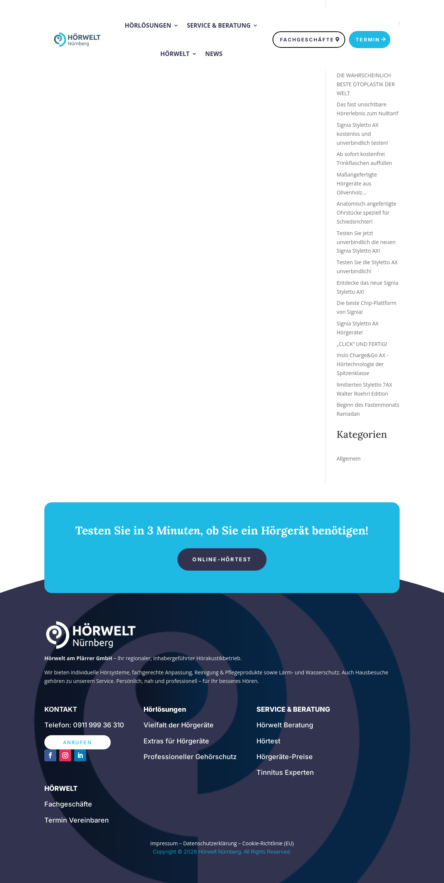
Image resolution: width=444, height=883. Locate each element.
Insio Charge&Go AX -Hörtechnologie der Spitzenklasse (362, 364)
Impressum (164, 843)
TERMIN (368, 40)
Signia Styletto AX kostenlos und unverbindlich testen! (362, 133)
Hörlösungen (148, 25)
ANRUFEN (77, 742)
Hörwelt (174, 54)
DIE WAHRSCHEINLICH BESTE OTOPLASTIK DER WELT (366, 84)
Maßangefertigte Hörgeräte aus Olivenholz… (357, 183)
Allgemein (348, 458)
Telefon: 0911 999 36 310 (84, 725)
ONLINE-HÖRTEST (221, 559)
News (213, 54)
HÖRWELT (61, 788)
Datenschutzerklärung (210, 843)
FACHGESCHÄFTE (307, 40)
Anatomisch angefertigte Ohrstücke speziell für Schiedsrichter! (366, 212)
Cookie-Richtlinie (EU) (268, 843)
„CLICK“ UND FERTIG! (362, 343)
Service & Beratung (219, 25)
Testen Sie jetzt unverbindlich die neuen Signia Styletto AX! (366, 242)
